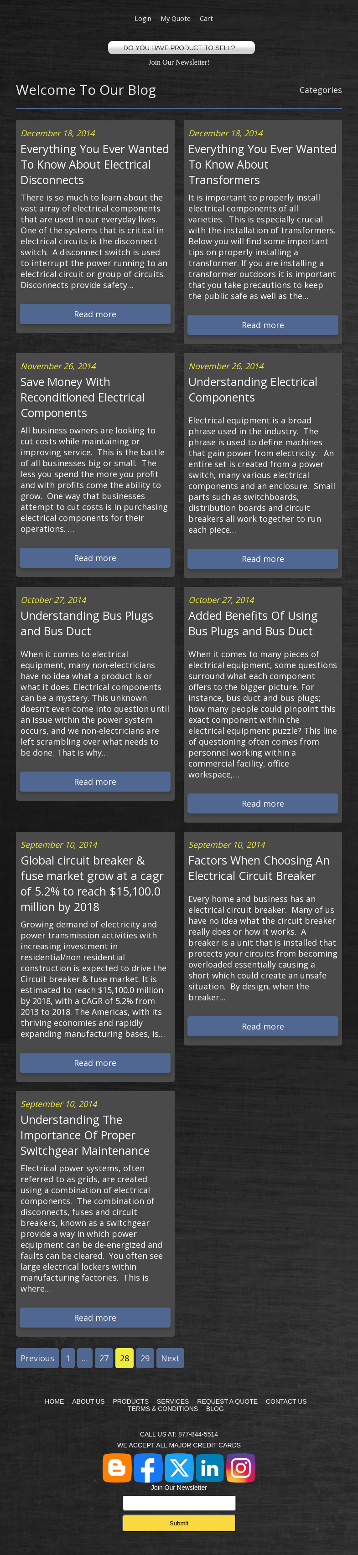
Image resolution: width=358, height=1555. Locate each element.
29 (145, 1358)
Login (143, 18)
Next (170, 1358)
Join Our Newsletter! (178, 62)
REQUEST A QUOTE (227, 1401)
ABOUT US (88, 1401)
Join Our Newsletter (179, 1497)
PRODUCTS (131, 1401)
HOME (54, 1401)
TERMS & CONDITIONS (163, 1408)
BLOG (215, 1408)
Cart (206, 18)
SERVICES (173, 1401)
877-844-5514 (198, 1434)
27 (104, 1358)
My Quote (176, 18)
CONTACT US (286, 1401)
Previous (37, 1358)
